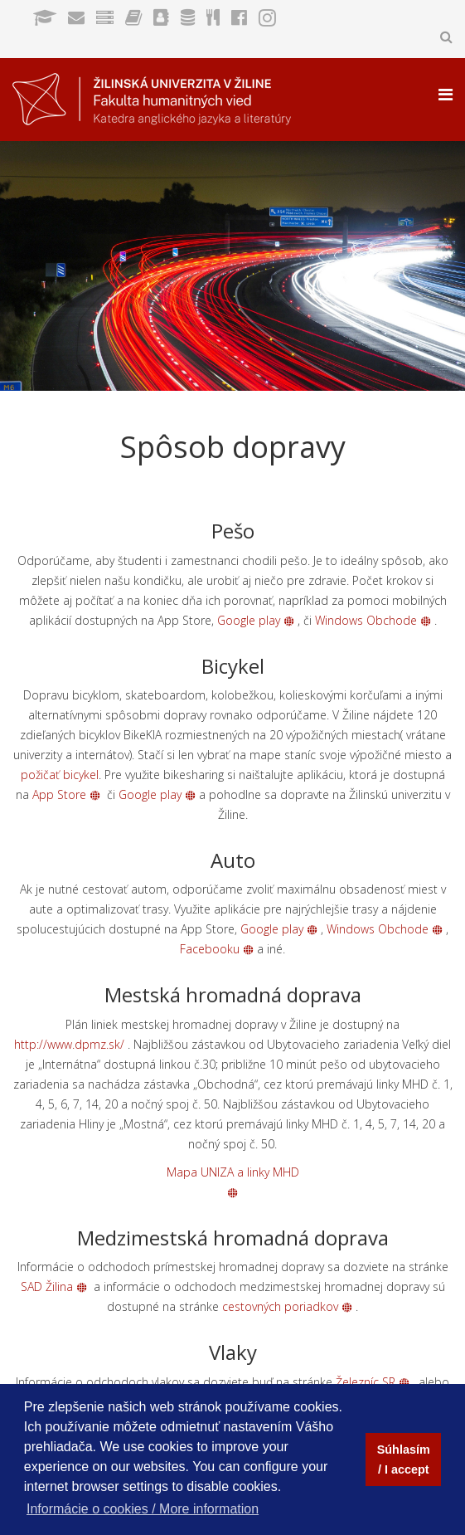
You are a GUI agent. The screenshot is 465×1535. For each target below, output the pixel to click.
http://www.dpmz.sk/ (69, 1044)
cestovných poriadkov (287, 1306)
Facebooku (217, 949)
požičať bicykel (60, 774)
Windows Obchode (373, 620)
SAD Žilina (54, 1286)
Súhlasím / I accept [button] (403, 1459)
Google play (255, 620)
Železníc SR (372, 1382)
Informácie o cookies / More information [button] (143, 1509)
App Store (59, 794)
